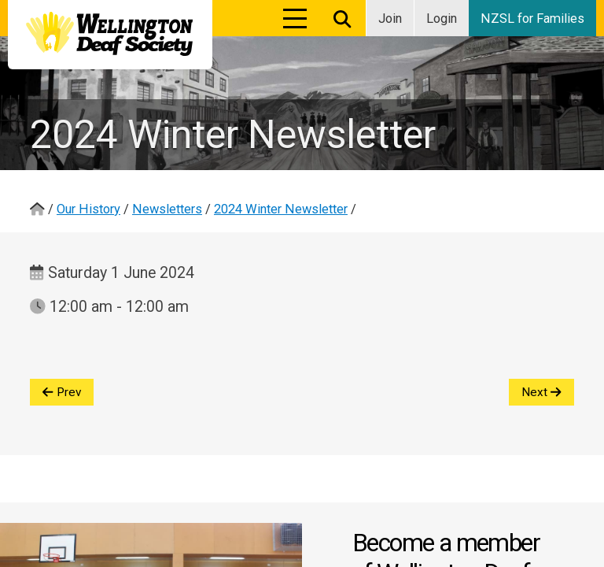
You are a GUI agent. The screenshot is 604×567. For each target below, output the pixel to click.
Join (390, 18)
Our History (88, 209)
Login (441, 18)
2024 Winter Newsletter (281, 209)
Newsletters (167, 209)
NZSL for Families (532, 18)
